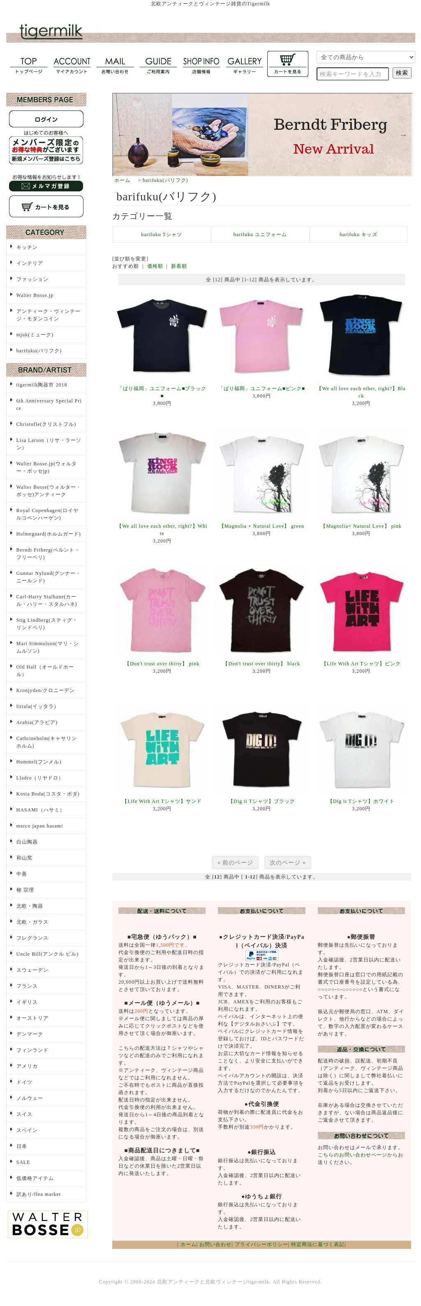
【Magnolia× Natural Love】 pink (361, 526)
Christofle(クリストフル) (46, 424)
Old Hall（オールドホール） (45, 670)
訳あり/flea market (38, 1194)
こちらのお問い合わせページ (352, 1155)
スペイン (27, 1130)
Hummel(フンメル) (39, 762)
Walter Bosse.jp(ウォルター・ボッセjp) (46, 467)
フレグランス (32, 938)
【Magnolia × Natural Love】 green (261, 526)
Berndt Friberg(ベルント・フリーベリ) (48, 553)
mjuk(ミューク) (35, 335)
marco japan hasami (39, 826)
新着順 (179, 266)
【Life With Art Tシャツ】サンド (162, 801)
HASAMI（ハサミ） (40, 810)
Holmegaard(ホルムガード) (48, 534)
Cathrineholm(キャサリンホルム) (46, 742)
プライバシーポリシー (261, 1244)
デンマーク (29, 1034)
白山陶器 (27, 842)
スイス (24, 1114)
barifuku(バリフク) (165, 180)
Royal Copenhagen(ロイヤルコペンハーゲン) (47, 514)
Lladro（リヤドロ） (40, 778)
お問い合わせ (215, 1244)
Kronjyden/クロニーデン (45, 690)
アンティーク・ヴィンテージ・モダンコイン (48, 315)
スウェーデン (32, 970)
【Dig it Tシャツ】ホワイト (361, 801)
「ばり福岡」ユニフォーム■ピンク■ (261, 388)
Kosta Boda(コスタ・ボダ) (48, 794)
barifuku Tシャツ (161, 234)
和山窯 (24, 858)
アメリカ (27, 1066)
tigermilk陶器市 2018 (41, 385)
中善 (21, 874)
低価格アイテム (35, 1178)
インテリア (29, 263)
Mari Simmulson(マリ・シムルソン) (47, 647)
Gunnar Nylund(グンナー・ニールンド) (48, 577)
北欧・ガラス (32, 922)
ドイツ (24, 1082)
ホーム (122, 180)
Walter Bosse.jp (35, 295)
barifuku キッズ (359, 234)
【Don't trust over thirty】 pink (162, 664)
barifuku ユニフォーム (260, 234)
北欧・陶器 (29, 906)
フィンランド (32, 1050)
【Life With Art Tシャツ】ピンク (361, 664)
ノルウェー (29, 1098)
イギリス (27, 1002)
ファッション (32, 279)
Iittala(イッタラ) (36, 706)
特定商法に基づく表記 (318, 1244)
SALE (23, 1162)
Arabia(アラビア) (37, 722)
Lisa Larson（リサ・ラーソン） (49, 444)
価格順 (155, 266)
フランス (27, 986)
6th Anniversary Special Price (49, 404)
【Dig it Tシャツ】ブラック (261, 801)
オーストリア (32, 1018)
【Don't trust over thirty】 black (261, 664)
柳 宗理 (25, 890)
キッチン (27, 247)
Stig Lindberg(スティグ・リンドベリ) (47, 623)
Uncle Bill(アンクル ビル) (47, 954)
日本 (21, 1146)
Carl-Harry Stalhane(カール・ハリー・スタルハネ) (46, 600)
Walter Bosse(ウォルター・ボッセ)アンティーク (48, 490)
